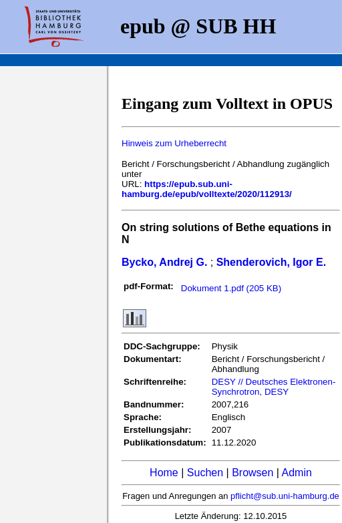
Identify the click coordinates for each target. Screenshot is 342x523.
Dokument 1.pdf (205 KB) (231, 288)
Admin (297, 472)
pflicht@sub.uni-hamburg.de (284, 496)
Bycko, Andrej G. (164, 262)
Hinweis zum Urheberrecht (174, 143)
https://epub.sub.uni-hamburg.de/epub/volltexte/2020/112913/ (207, 189)
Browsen (252, 472)
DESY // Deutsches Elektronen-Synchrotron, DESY (274, 387)
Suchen (205, 472)
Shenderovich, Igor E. (271, 262)
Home (164, 472)
